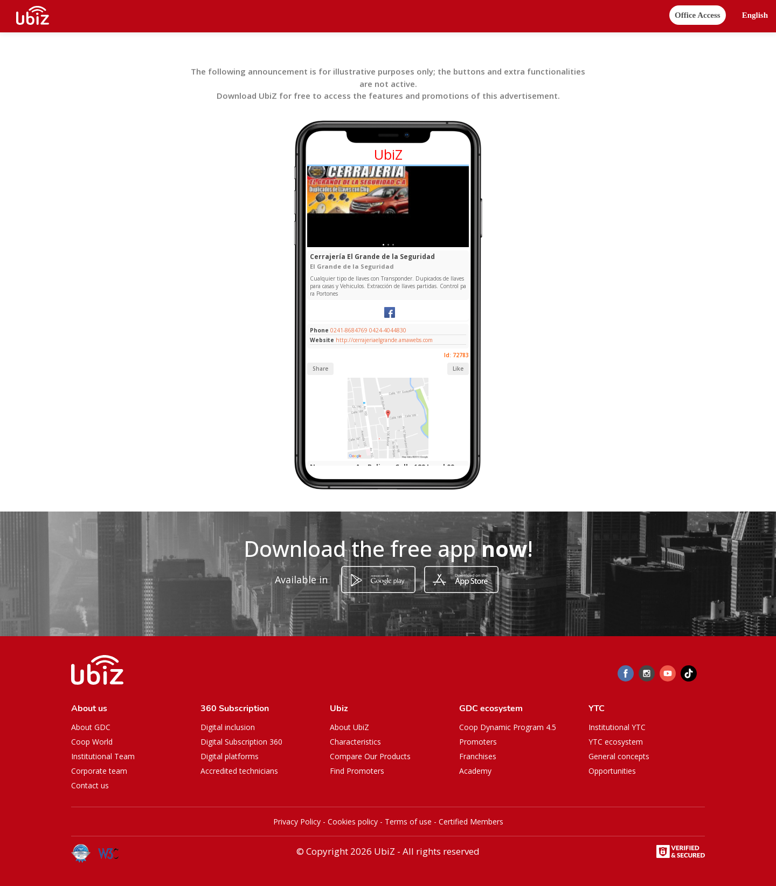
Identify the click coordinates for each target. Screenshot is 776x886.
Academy (475, 771)
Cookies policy (353, 821)
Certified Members (471, 821)
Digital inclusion (227, 727)
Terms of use (408, 821)
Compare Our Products (370, 756)
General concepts (618, 756)
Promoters (478, 742)
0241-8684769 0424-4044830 (368, 330)
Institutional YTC (617, 727)
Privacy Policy (297, 821)
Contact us (90, 785)
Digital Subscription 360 (241, 742)
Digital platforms (229, 756)
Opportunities (612, 771)
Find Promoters (357, 771)
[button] (755, 15)
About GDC (90, 727)
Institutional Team (103, 756)
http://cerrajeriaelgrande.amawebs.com (384, 340)
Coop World (92, 742)
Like (458, 368)
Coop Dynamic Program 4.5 (507, 727)
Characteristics (355, 742)
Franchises (477, 756)
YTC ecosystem (615, 742)
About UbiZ (349, 727)
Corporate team (99, 771)
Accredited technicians (239, 771)
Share (320, 368)
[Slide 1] (383, 244)
